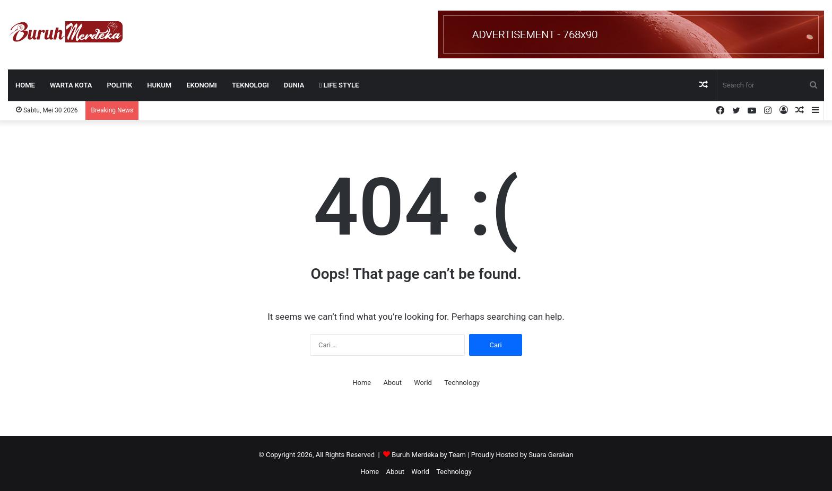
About (392, 383)
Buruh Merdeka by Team (429, 455)
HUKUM (159, 85)
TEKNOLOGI (250, 85)
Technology (462, 383)
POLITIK (119, 85)
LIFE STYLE (339, 85)
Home (25, 85)
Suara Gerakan (550, 455)
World (423, 383)
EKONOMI (201, 85)
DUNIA (294, 85)
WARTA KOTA (71, 85)
